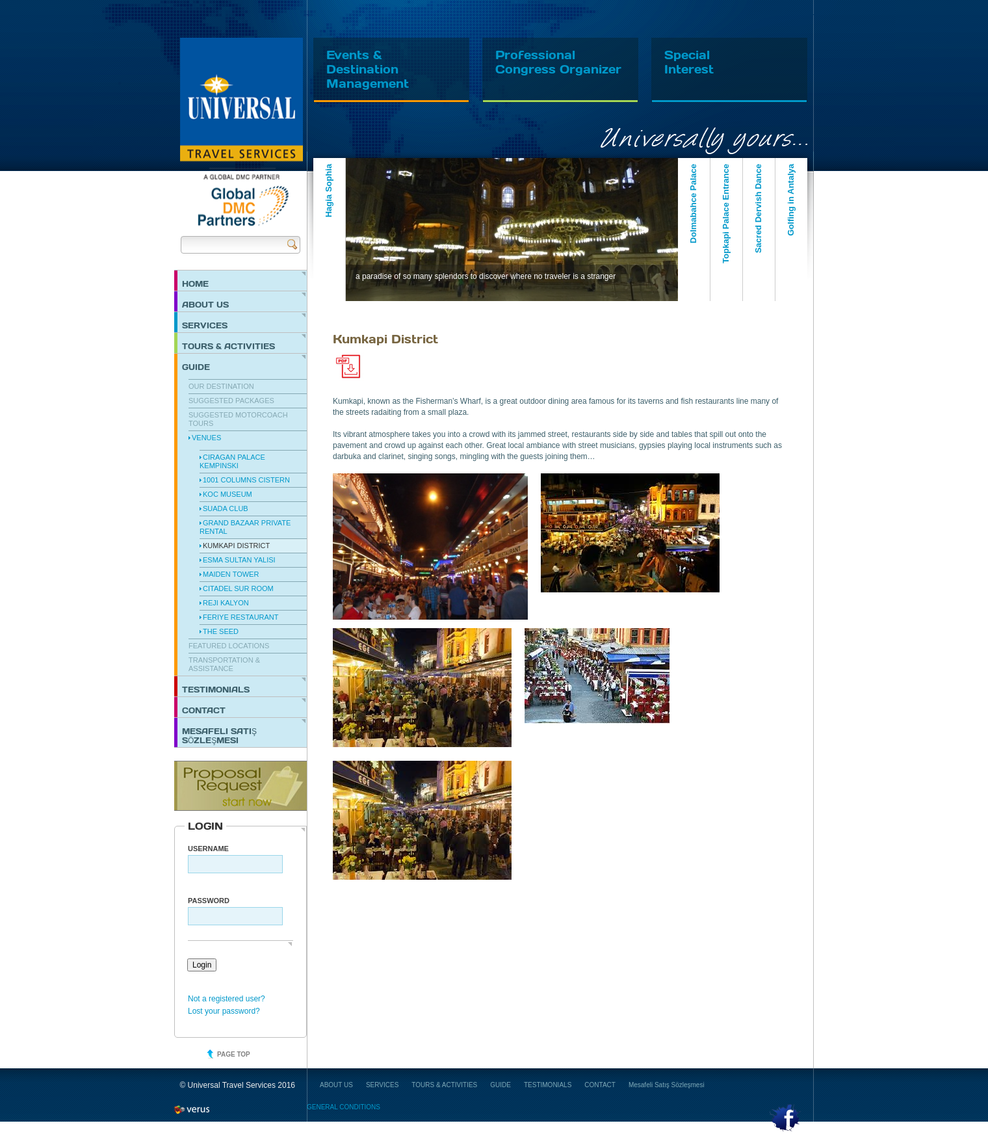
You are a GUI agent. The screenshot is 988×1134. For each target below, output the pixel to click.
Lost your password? (224, 1011)
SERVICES (205, 325)
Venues (206, 438)
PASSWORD (208, 900)
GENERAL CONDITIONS (343, 1107)
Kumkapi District (236, 545)
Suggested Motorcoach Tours (238, 419)
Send (292, 244)
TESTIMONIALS (216, 689)
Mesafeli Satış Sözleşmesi (219, 735)
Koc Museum (227, 494)
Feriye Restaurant (241, 617)
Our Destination (221, 386)
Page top (233, 1054)
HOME (195, 283)
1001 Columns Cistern (246, 480)
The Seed (221, 631)
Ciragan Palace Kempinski (232, 461)
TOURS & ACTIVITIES (228, 345)
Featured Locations (228, 646)
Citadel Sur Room (238, 588)
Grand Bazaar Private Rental (245, 527)
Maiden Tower (231, 574)
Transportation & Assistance (224, 664)
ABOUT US (205, 304)
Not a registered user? (226, 998)
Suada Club (225, 508)
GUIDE (196, 366)
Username (208, 848)
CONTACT (204, 710)
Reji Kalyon (226, 603)
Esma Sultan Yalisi (239, 560)
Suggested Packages (231, 400)
